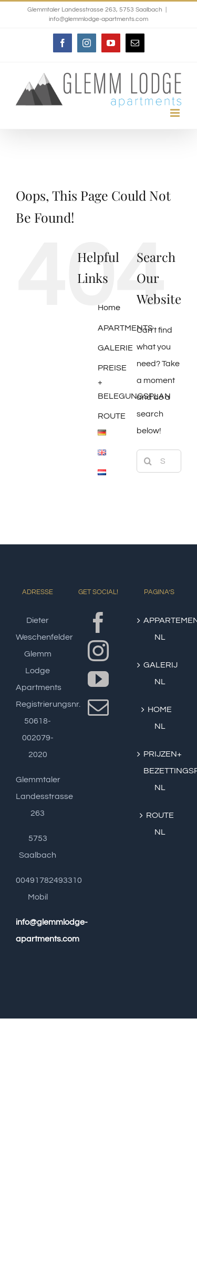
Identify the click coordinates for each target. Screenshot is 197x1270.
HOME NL (160, 717)
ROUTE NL (160, 823)
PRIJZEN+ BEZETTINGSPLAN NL (159, 771)
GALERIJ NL (159, 673)
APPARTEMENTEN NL (159, 628)
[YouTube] (98, 679)
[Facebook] (98, 622)
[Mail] (98, 707)
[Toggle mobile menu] (175, 112)
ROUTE (112, 416)
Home (109, 307)
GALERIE (115, 348)
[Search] (148, 461)
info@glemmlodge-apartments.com (98, 19)
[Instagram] (98, 650)
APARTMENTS (125, 328)
